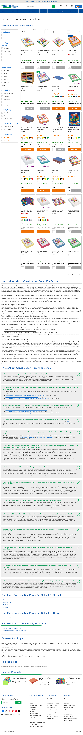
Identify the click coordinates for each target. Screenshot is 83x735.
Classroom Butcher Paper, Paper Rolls (14, 630)
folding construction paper (7, 666)
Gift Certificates (51, 707)
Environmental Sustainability (36, 726)
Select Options (59, 108)
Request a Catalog (68, 698)
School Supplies (60, 11)
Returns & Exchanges (52, 705)
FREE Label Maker (68, 720)
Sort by (46, 29)
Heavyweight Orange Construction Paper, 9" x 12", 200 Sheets (46, 678)
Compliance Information (35, 715)
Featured (3, 11)
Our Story (31, 698)
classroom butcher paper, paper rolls (45, 437)
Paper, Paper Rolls (17, 14)
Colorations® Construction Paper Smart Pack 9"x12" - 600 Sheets (20, 331)
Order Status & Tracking (53, 703)
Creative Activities (68, 716)
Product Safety (33, 724)
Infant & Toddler (33, 11)
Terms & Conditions (34, 713)
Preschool (6, 607)
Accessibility (32, 720)
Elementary (6, 600)
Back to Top (79, 730)
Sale (81, 11)
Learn (43, 11)
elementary (11, 308)
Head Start (67, 703)
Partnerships (32, 717)
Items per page (35, 30)
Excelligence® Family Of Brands (37, 722)
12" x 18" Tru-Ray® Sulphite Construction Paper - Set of (19, 677)
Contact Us (49, 698)
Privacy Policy (32, 707)
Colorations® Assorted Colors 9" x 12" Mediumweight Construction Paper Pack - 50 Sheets (26, 332)
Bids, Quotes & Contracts (53, 716)
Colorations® (58, 308)
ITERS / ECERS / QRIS (69, 705)
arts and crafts (75, 643)
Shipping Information (52, 701)
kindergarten (4, 308)
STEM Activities (68, 714)
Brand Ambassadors (69, 712)
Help (61, 6)
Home (2, 14)
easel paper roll (19, 666)
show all (3, 63)
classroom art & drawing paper (26, 437)
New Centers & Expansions (70, 718)
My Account (49, 714)
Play (51, 11)
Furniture (22, 11)
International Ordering (52, 709)
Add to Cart (29, 67)
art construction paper (41, 666)
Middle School (7, 605)
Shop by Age (73, 11)
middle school (19, 308)
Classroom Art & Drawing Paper (12, 628)
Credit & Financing (51, 712)
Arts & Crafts (12, 11)
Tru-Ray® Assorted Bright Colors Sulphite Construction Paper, (73, 678)
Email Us (18, 714)
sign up (18, 702)
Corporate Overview (34, 701)
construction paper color (29, 666)
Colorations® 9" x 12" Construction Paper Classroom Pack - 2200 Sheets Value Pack (24, 329)
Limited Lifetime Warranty (35, 705)
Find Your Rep (50, 718)
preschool (74, 307)
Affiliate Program (68, 709)
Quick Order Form (68, 707)
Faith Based (67, 701)
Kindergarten (7, 602)
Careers (31, 703)
